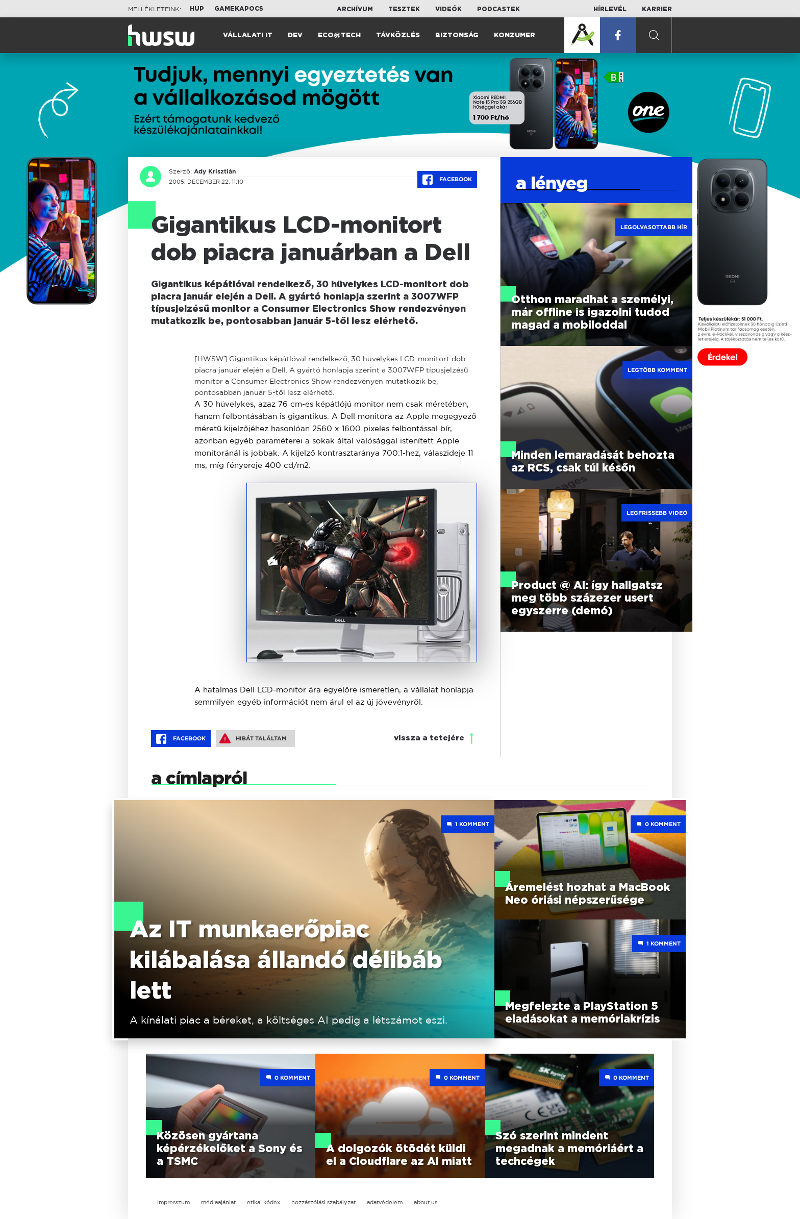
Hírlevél (610, 9)
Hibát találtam (253, 738)
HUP (197, 9)
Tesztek (404, 9)
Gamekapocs (238, 9)
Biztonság (457, 35)
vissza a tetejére (429, 738)
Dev (295, 35)
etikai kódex (263, 1202)
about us (425, 1202)
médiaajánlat (218, 1202)
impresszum (173, 1202)
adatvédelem (385, 1202)
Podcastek (498, 9)
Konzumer (514, 35)
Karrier (657, 9)
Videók (448, 9)
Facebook (447, 180)
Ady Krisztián (215, 171)
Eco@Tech (339, 35)
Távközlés (398, 35)
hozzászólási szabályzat (323, 1202)
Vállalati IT (247, 35)
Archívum (355, 9)
